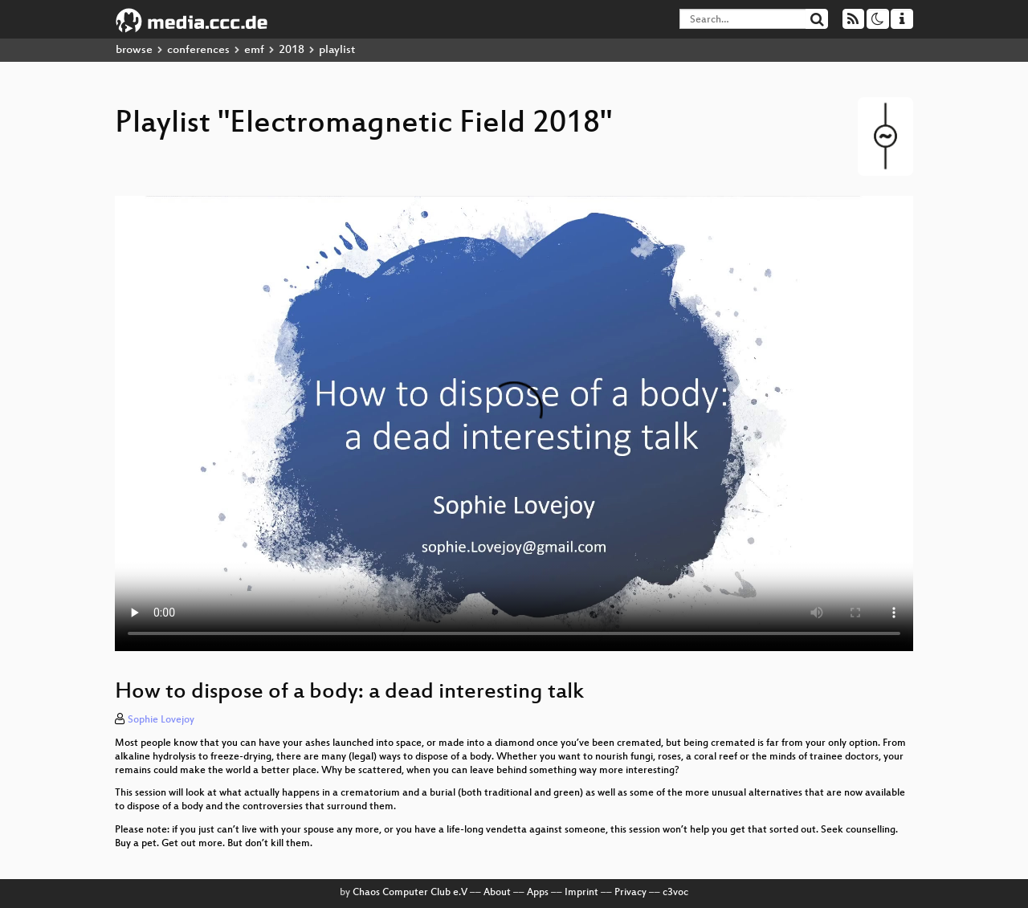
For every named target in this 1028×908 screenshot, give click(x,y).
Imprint (581, 892)
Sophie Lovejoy (161, 720)
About (497, 892)
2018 (291, 50)
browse (134, 50)
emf (254, 50)
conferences (198, 50)
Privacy (630, 892)
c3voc (675, 892)
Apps (538, 892)
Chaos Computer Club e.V (410, 892)
